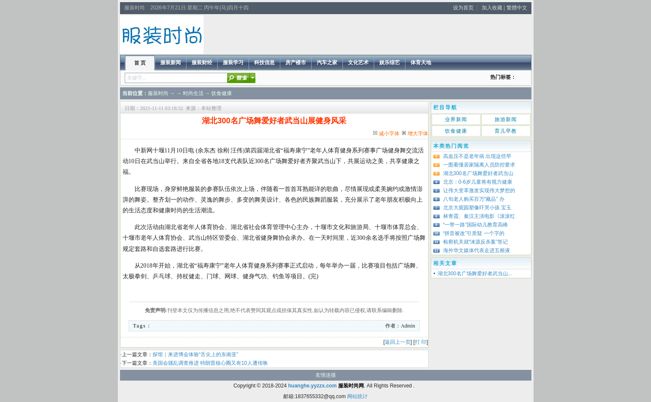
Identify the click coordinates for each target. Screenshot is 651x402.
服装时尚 (158, 93)
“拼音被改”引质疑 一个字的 (473, 233)
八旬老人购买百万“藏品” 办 (473, 199)
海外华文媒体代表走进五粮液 (476, 250)
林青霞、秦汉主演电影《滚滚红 (479, 216)
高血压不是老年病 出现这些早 (477, 156)
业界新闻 (456, 119)
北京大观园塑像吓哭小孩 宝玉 (477, 208)
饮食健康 (221, 93)
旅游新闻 (506, 119)
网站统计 (357, 396)
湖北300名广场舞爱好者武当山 (478, 173)
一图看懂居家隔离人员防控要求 (479, 165)
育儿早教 (506, 131)
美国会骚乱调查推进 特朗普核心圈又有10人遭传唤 (210, 363)
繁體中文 (517, 8)
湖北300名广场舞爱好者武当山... (475, 274)
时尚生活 (193, 93)
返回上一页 (398, 342)
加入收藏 (492, 8)
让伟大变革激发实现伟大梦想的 (479, 191)
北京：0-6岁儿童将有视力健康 (477, 182)
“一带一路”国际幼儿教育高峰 (475, 225)
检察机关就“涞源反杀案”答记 (475, 242)
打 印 (420, 342)
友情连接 (325, 375)
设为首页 (463, 8)
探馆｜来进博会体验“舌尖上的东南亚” (195, 354)
